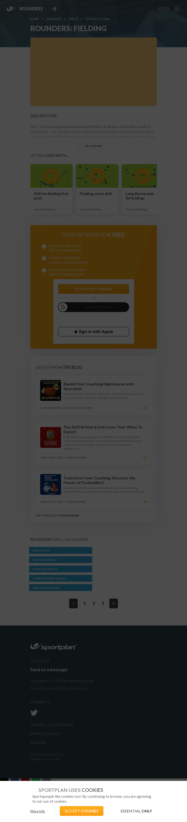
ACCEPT (82, 811)
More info (37, 811)
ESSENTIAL (136, 811)
